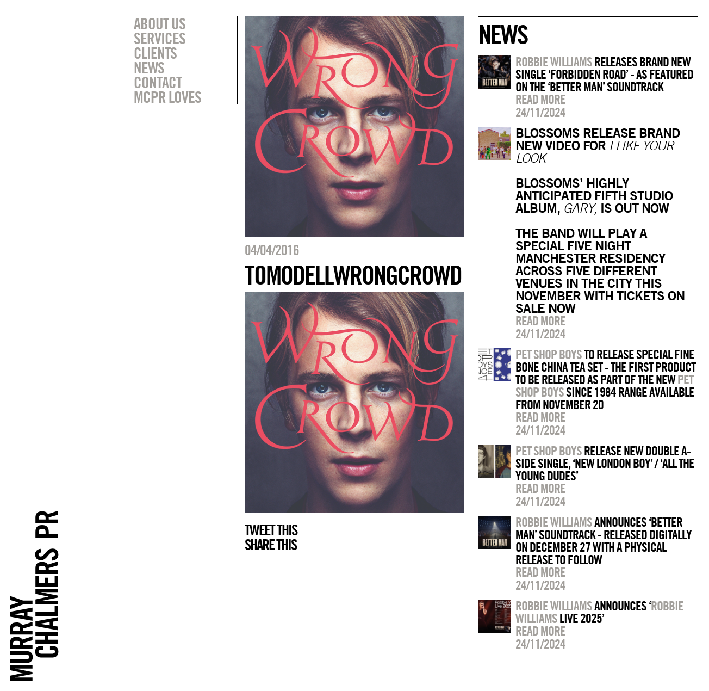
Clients (155, 53)
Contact (158, 82)
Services (159, 38)
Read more (540, 99)
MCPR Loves (167, 97)
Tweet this (271, 530)
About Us (159, 23)
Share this (270, 544)
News (149, 67)
